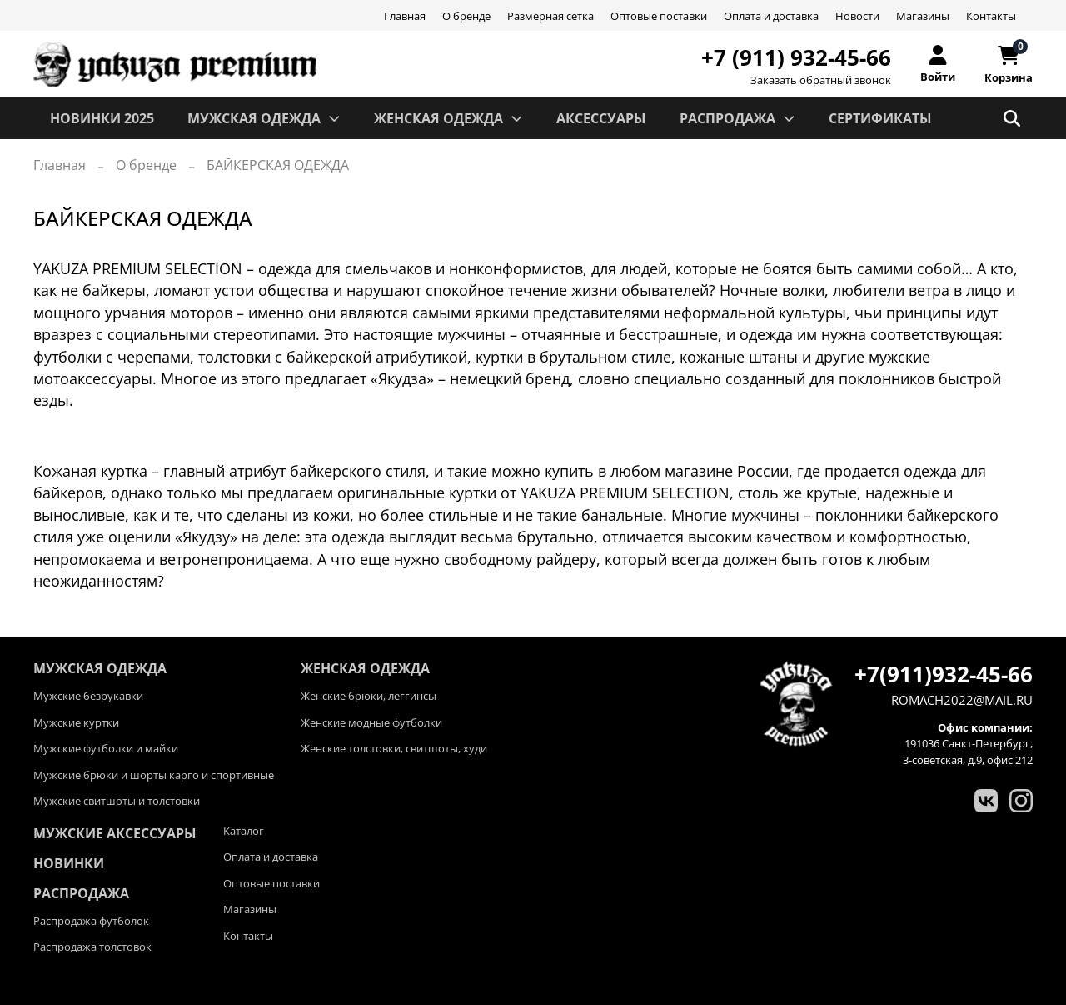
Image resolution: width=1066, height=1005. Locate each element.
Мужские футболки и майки (105, 748)
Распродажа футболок (91, 920)
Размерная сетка (550, 15)
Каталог (243, 830)
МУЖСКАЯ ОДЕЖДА (264, 118)
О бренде (466, 15)
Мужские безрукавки (88, 695)
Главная (405, 15)
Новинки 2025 (102, 118)
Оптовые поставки (658, 15)
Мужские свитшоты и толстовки (116, 800)
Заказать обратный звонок (820, 80)
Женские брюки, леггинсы (368, 695)
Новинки (68, 863)
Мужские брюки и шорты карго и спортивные (153, 775)
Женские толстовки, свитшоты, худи (394, 748)
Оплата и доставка (771, 15)
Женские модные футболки (371, 722)
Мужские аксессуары (115, 833)
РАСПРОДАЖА (737, 118)
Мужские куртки (76, 722)
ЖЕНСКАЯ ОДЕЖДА (448, 118)
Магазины (922, 15)
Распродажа (81, 893)
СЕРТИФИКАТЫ (880, 118)
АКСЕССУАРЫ (601, 118)
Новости (857, 15)
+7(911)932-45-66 (943, 674)
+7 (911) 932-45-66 (796, 57)
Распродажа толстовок (92, 946)
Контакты (991, 15)
